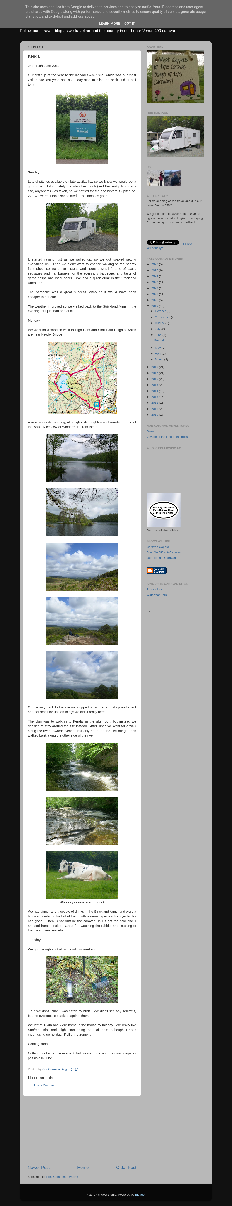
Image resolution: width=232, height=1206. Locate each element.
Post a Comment (45, 1085)
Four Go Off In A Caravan (164, 552)
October (161, 311)
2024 (155, 276)
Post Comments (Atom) (62, 1176)
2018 (155, 367)
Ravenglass (155, 589)
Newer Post (39, 1167)
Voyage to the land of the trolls (167, 436)
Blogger (140, 1194)
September (163, 317)
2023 (155, 282)
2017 (155, 373)
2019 (155, 306)
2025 (155, 270)
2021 (155, 294)
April (158, 353)
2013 (155, 396)
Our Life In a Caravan (161, 557)
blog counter (152, 611)
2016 (155, 379)
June (158, 335)
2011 (155, 408)
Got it (129, 23)
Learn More (109, 23)
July (158, 329)
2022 (155, 288)
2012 (155, 402)
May (158, 347)
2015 (155, 384)
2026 (155, 264)
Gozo (150, 431)
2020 (155, 300)
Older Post (126, 1167)
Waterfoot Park (157, 595)
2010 (155, 414)
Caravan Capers (158, 547)
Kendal (159, 340)
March (159, 359)
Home (83, 1167)
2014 (155, 391)
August (160, 323)
